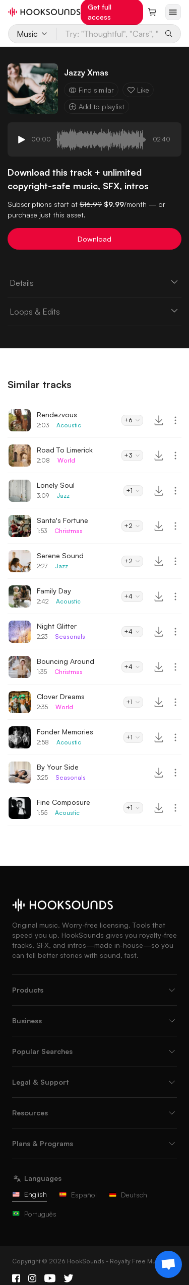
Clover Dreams (61, 696)
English (29, 1194)
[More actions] (175, 420)
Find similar (91, 90)
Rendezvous (57, 414)
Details (94, 282)
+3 (132, 455)
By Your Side (58, 767)
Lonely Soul (56, 485)
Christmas (68, 531)
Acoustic (68, 425)
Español (78, 1194)
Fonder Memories (65, 731)
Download (94, 239)
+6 (132, 420)
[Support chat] (168, 1264)
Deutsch (128, 1194)
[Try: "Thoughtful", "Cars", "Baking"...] (108, 34)
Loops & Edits (94, 311)
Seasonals (70, 636)
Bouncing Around (65, 661)
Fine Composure (63, 802)
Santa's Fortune (62, 520)
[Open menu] (173, 12)
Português (34, 1214)
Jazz (63, 495)
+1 (133, 490)
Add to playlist (96, 106)
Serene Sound (60, 555)
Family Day (54, 590)
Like (138, 90)
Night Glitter (57, 626)
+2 (132, 526)
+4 (132, 596)
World (66, 460)
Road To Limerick (65, 449)
